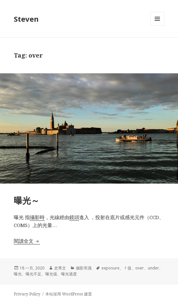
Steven (26, 19)
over (139, 268)
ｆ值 (127, 268)
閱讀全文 (27, 241)
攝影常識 (84, 268)
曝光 (18, 274)
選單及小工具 (157, 25)
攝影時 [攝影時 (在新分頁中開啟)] (37, 217)
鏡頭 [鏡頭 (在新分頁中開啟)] (74, 217)
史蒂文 (60, 268)
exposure (110, 268)
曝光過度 (69, 274)
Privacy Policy (27, 294)
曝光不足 (33, 274)
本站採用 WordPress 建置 (68, 294)
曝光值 (51, 274)
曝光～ (26, 200)
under (153, 268)
